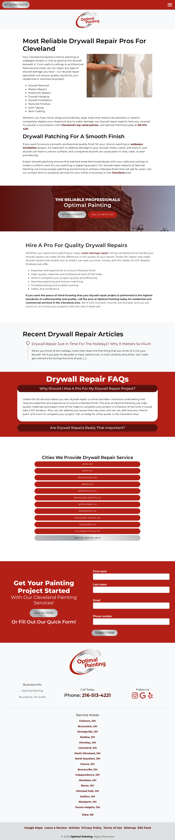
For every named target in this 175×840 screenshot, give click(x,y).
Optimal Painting (81, 836)
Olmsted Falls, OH (87, 791)
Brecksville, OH (87, 496)
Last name (100, 584)
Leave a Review (55, 827)
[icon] (135, 696)
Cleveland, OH (87, 506)
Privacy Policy (91, 827)
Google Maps (33, 827)
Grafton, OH (87, 796)
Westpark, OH (87, 801)
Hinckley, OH (87, 742)
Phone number (103, 616)
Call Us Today (43, 612)
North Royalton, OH (87, 758)
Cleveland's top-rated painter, (80, 125)
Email (97, 600)
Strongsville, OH (87, 731)
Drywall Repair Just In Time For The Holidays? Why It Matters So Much (91, 344)
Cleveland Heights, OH (87, 504)
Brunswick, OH (87, 502)
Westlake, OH (87, 780)
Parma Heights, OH (87, 807)
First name (101, 571)
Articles (74, 827)
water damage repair (105, 253)
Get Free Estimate (83, 210)
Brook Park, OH (87, 500)
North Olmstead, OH (87, 753)
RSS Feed (144, 827)
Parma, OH (87, 764)
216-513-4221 (96, 695)
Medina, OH (87, 737)
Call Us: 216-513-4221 (92, 210)
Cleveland (118, 172)
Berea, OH (87, 494)
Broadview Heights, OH (87, 498)
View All (87, 814)
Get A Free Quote (16, 4)
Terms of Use (112, 827)
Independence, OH (87, 774)
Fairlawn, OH (87, 720)
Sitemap (130, 827)
